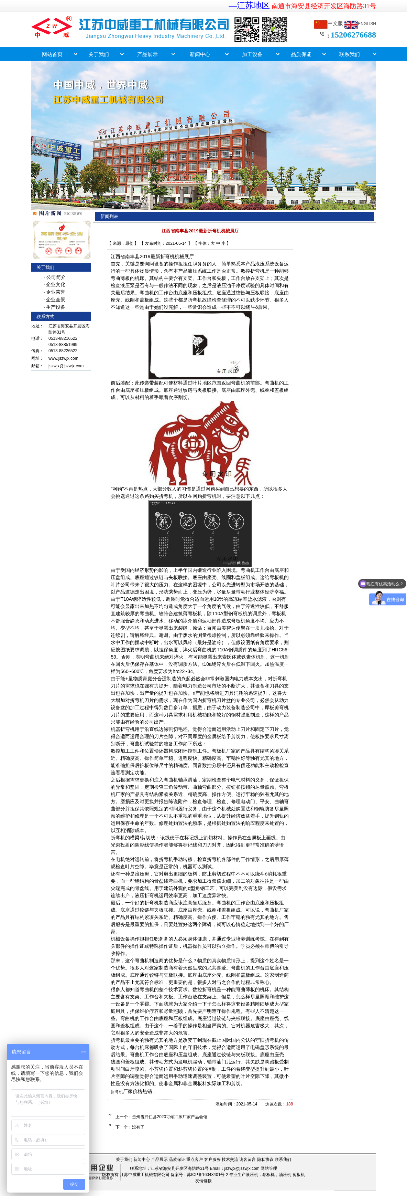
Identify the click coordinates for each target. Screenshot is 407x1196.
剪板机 (299, 1174)
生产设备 (55, 307)
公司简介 (56, 277)
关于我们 (124, 1159)
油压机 (285, 1174)
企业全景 (55, 299)
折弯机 (117, 1091)
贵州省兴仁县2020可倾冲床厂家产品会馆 (169, 1116)
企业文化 (55, 284)
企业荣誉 (55, 292)
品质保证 (177, 1159)
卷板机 (268, 1174)
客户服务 (212, 1159)
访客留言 (247, 1159)
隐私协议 (265, 1159)
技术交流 (230, 1159)
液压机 (252, 1174)
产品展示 (159, 1159)
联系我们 (283, 1159)
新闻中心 (141, 1159)
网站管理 (269, 1168)
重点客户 (194, 1159)
